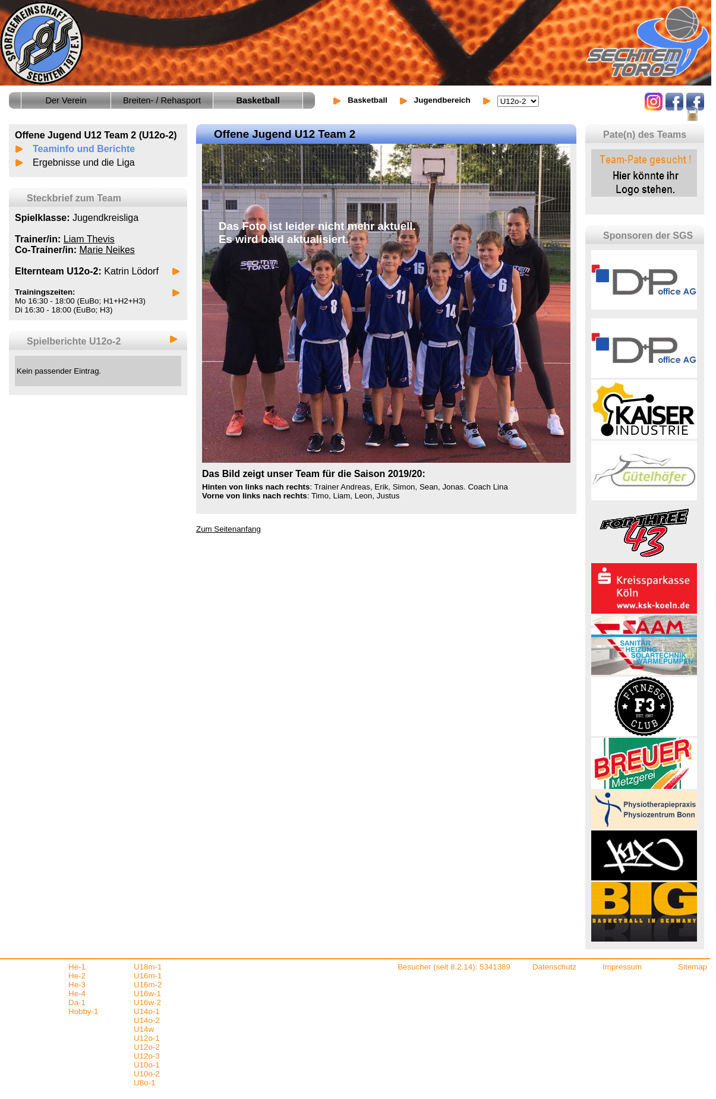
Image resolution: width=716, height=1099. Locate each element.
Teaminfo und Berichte (84, 149)
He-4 (77, 993)
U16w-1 (147, 993)
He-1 (77, 966)
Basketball (367, 100)
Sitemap (692, 966)
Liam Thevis (89, 239)
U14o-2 (147, 1020)
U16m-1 (148, 975)
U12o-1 (147, 1038)
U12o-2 (147, 1047)
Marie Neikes (106, 250)
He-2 (77, 975)
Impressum (622, 966)
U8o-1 (144, 1082)
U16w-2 (147, 1002)
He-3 (77, 984)
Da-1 (77, 1002)
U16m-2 (148, 984)
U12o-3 (147, 1055)
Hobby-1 (83, 1011)
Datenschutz (554, 966)
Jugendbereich (442, 100)
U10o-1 (147, 1064)
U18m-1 (148, 966)
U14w (144, 1029)
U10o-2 (147, 1073)
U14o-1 (147, 1011)
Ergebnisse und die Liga (84, 162)
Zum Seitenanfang (228, 529)
